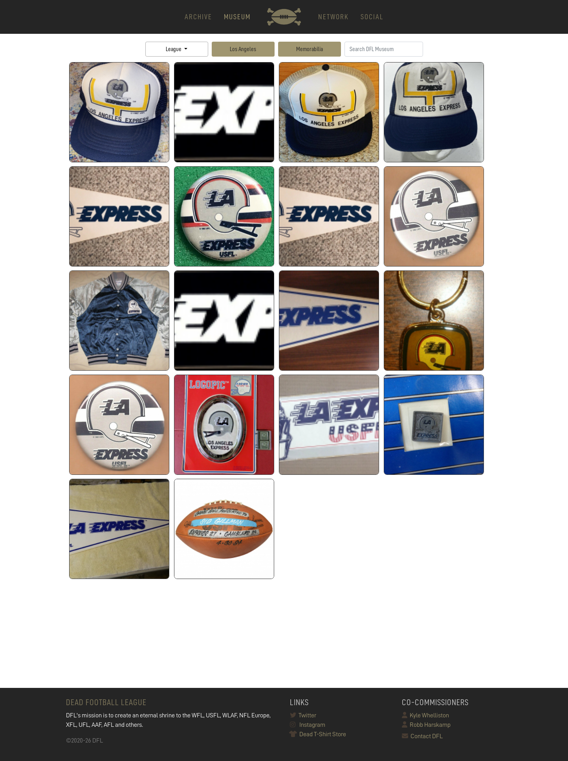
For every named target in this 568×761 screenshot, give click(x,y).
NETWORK (333, 16)
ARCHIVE (198, 16)
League (174, 49)
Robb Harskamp (426, 725)
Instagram (307, 725)
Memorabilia (309, 49)
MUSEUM (237, 16)
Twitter (303, 715)
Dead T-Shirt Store (318, 734)
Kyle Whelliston (425, 715)
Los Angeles (243, 49)
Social (372, 16)
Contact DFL (422, 736)
